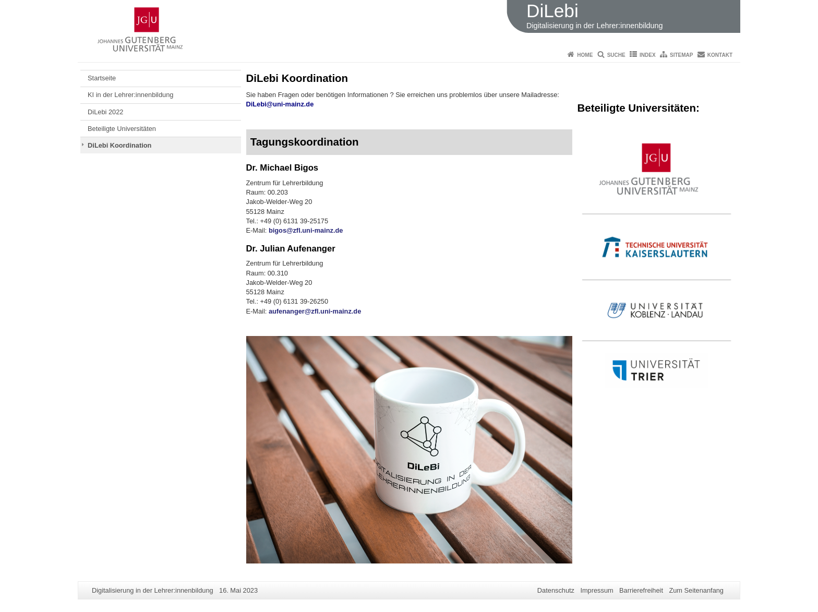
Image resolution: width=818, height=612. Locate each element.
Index (648, 55)
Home (585, 55)
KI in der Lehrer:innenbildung (130, 95)
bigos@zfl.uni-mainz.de (306, 230)
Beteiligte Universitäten (122, 129)
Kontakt (719, 55)
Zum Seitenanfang (696, 590)
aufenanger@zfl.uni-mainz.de (315, 311)
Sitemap (681, 55)
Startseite (102, 78)
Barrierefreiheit (641, 590)
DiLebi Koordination (119, 145)
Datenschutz (555, 590)
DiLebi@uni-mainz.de (280, 104)
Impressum (596, 590)
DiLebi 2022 (105, 112)
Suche (616, 55)
